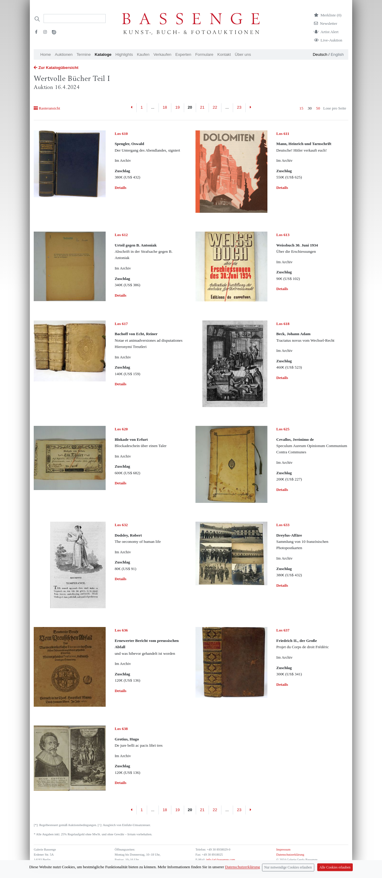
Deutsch (320, 54)
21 (202, 107)
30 (310, 108)
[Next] (250, 107)
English (337, 54)
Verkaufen (162, 54)
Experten (183, 54)
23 (239, 107)
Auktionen (64, 54)
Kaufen (143, 54)
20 (190, 107)
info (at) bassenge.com (220, 859)
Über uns (243, 54)
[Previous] (132, 107)
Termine (83, 54)
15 (301, 108)
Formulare (204, 54)
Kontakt (224, 54)
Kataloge (103, 54)
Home (45, 54)
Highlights (124, 54)
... (152, 107)
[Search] (75, 18)
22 (215, 107)
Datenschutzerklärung (290, 854)
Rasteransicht (47, 108)
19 (177, 107)
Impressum (283, 849)
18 (165, 107)
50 (318, 108)
